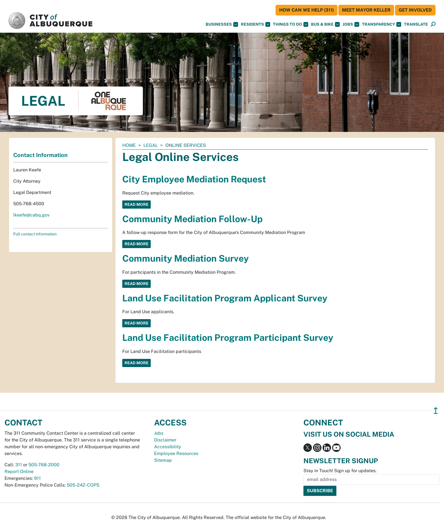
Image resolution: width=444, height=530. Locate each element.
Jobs (351, 24)
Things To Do (290, 24)
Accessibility (167, 446)
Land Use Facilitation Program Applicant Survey (224, 298)
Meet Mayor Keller (366, 10)
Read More (136, 204)
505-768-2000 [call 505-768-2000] (43, 464)
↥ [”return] (435, 410)
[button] (416, 24)
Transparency (381, 24)
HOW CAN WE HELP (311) (306, 10)
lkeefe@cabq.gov (31, 215)
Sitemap (163, 460)
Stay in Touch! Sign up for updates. (340, 470)
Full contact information (35, 234)
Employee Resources (176, 453)
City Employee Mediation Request (194, 179)
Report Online (19, 471)
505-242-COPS (83, 485)
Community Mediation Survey (185, 258)
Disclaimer (165, 440)
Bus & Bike (325, 24)
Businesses (222, 24)
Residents (255, 24)
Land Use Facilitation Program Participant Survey (227, 337)
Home (129, 145)
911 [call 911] (37, 478)
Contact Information (40, 155)
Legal (150, 145)
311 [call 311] (18, 464)
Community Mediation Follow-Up (192, 219)
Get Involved (415, 10)
